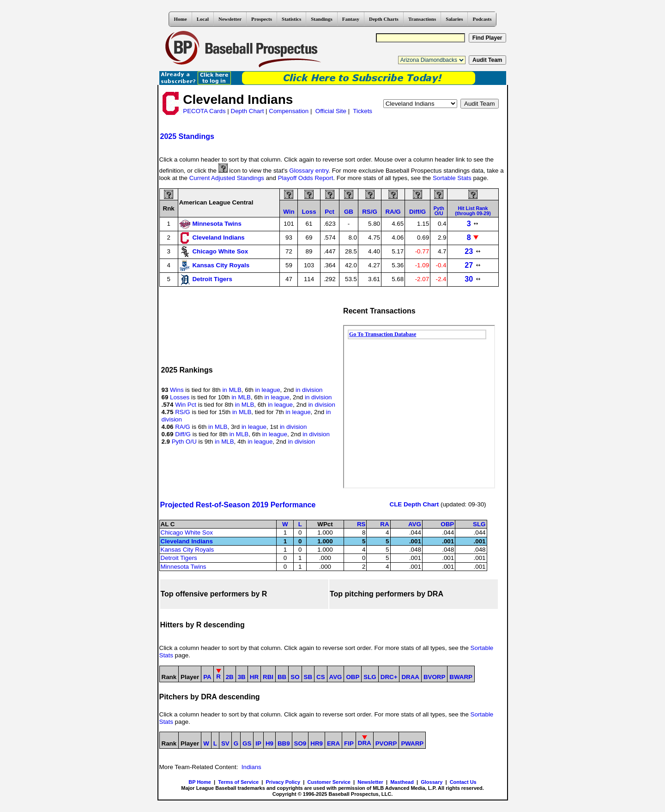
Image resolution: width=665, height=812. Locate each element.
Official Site (330, 111)
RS (361, 524)
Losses (179, 397)
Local (203, 19)
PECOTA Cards (204, 111)
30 (473, 279)
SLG (479, 524)
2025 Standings (187, 136)
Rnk (169, 208)
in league (267, 389)
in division (309, 389)
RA (384, 524)
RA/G (182, 426)
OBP (447, 524)
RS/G (182, 412)
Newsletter (230, 19)
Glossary (431, 782)
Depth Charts (384, 19)
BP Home (199, 782)
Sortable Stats (452, 177)
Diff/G (183, 434)
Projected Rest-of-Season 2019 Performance (238, 505)
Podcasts (481, 19)
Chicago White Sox (187, 532)
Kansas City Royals (187, 549)
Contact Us (463, 782)
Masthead (402, 782)
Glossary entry (308, 170)
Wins (177, 389)
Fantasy (350, 19)
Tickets (362, 111)
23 (473, 251)
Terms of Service (238, 782)
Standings (321, 19)
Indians (251, 767)
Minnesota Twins (183, 566)
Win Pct (185, 404)
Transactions (422, 19)
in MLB (231, 389)
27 (473, 265)
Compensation (288, 111)
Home (180, 19)
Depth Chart (247, 111)
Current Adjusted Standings (226, 177)
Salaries (454, 19)
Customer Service (329, 782)
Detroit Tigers (179, 557)
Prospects (261, 19)
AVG (414, 524)
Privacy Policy (283, 782)
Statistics (291, 19)
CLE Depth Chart (414, 504)
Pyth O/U (184, 441)
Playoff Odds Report (305, 177)
